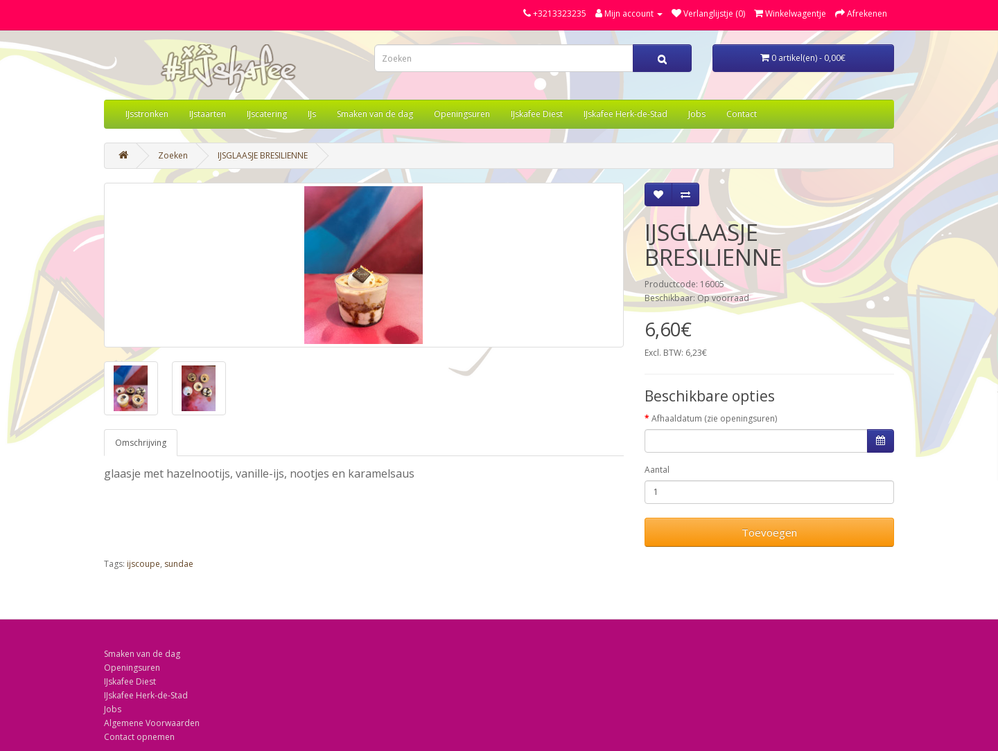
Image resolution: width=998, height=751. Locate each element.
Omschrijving (140, 443)
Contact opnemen (139, 737)
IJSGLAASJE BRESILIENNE (263, 155)
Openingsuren (462, 114)
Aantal (657, 470)
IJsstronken (146, 114)
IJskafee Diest (537, 114)
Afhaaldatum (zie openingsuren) (714, 418)
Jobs (697, 114)
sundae (178, 564)
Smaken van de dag (375, 114)
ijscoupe (143, 564)
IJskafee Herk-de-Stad (625, 114)
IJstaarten (207, 114)
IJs (312, 114)
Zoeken (173, 155)
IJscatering (267, 114)
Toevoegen (769, 532)
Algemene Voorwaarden (152, 723)
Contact (741, 114)
